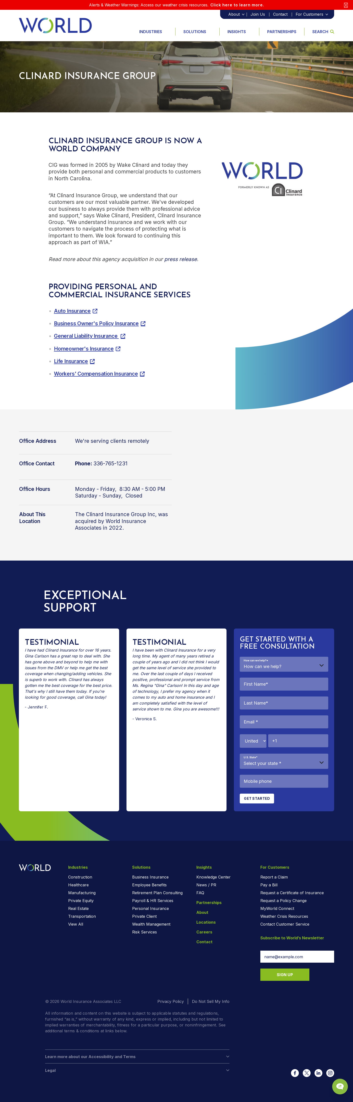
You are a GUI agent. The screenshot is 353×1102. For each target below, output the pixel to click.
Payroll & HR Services (152, 900)
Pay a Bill (268, 884)
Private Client (144, 916)
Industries (150, 31)
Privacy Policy (170, 1001)
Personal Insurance (150, 908)
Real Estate (78, 908)
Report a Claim (274, 877)
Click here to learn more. (237, 4)
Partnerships (281, 31)
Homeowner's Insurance (84, 349)
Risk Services (144, 932)
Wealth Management (151, 924)
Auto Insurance (72, 311)
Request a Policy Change (283, 900)
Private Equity (81, 900)
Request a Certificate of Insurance (292, 892)
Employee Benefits (149, 884)
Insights (236, 31)
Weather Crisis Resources (284, 916)
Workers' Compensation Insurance (96, 374)
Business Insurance (150, 877)
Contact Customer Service (284, 924)
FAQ (200, 892)
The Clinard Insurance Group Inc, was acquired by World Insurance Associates (121, 521)
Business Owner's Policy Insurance (96, 323)
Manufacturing (82, 892)
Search (323, 31)
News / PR (206, 884)
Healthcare (78, 884)
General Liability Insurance (86, 336)
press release (180, 259)
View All (75, 924)
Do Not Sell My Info (210, 1001)
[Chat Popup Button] (335, 1080)
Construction (80, 877)
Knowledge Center (213, 877)
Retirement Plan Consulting (157, 892)
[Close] (346, 5)
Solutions (194, 31)
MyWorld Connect (277, 908)
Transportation (82, 916)
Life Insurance (71, 361)
